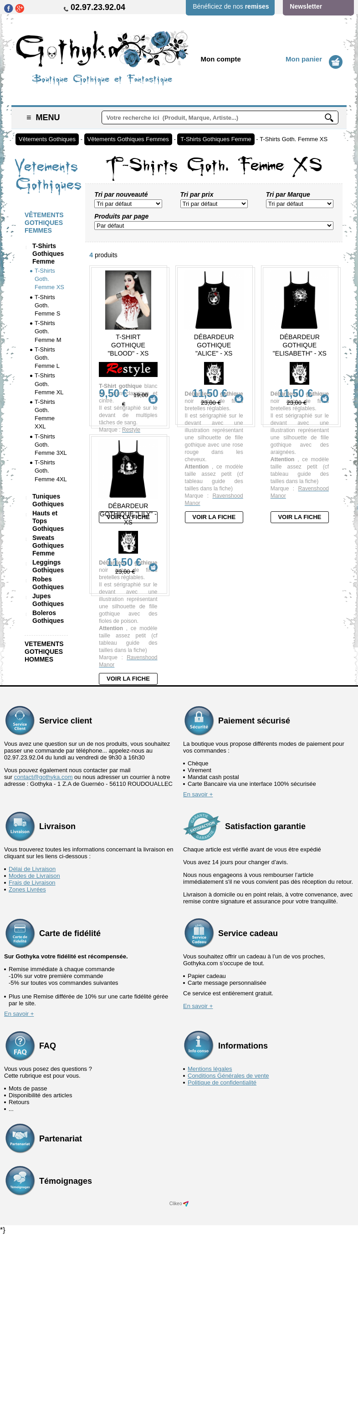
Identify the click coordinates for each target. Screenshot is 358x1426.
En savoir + (198, 985)
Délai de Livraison (32, 1059)
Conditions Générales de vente (228, 1266)
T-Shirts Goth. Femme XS (293, 139)
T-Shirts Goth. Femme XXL (45, 414)
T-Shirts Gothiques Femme (215, 139)
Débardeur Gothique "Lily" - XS (128, 650)
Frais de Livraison (32, 1073)
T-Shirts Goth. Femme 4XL (51, 470)
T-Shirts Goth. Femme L (47, 357)
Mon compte (221, 59)
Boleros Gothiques (48, 616)
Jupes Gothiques (48, 599)
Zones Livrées (27, 1080)
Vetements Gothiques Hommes (44, 651)
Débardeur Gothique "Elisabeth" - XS (300, 345)
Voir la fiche (128, 517)
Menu (43, 117)
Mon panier (304, 59)
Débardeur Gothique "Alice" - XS (214, 345)
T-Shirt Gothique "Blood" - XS (127, 345)
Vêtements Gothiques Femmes (128, 139)
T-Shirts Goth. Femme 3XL (51, 444)
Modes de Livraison (34, 1066)
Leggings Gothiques (48, 566)
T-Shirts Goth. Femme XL (49, 383)
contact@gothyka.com (43, 967)
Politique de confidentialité (222, 1273)
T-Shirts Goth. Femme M (48, 331)
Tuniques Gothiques (48, 500)
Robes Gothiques (48, 583)
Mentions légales (210, 1259)
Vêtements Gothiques (47, 139)
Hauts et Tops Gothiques (48, 520)
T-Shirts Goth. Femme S (47, 305)
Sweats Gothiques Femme (48, 545)
